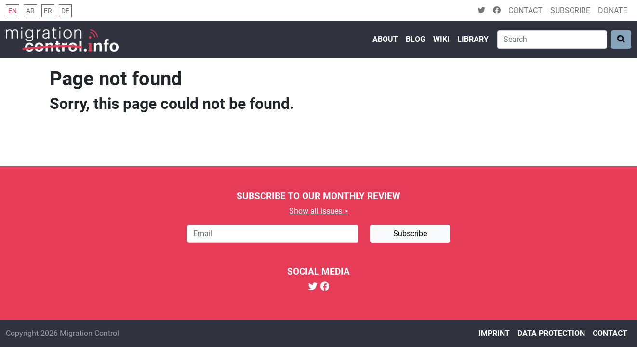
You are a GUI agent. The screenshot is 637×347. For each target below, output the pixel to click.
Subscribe (570, 10)
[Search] (552, 39)
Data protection (551, 333)
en (12, 11)
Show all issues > (318, 210)
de (65, 11)
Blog (415, 39)
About (385, 39)
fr (48, 11)
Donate (612, 10)
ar (30, 11)
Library (473, 39)
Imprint (494, 333)
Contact (525, 10)
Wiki (441, 39)
